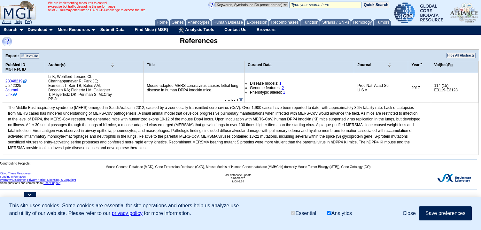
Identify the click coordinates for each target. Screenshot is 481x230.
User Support (51, 183)
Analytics (339, 213)
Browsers (266, 29)
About (7, 22)
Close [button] (409, 213)
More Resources (74, 29)
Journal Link (11, 92)
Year (415, 65)
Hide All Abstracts (461, 55)
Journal (364, 65)
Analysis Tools (196, 30)
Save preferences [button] (445, 213)
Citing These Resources (15, 173)
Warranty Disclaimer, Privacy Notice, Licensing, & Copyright (38, 179)
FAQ (28, 22)
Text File (29, 56)
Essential (303, 213)
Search (10, 29)
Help (18, 22)
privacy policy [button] (127, 213)
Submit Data (112, 29)
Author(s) (57, 65)
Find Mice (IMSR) (151, 29)
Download (37, 29)
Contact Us (235, 29)
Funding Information (13, 176)
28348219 (13, 81)
